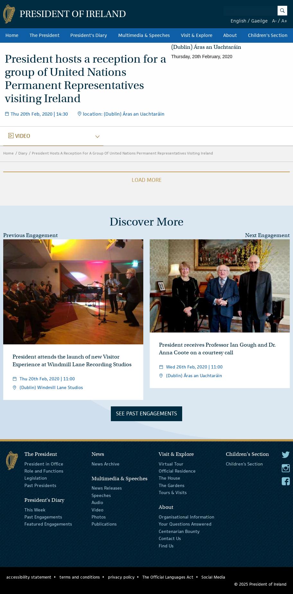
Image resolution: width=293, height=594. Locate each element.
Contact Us (170, 538)
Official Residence (177, 471)
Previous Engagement (30, 235)
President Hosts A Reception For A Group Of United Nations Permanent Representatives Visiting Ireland (122, 153)
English (238, 21)
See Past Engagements (146, 413)
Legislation (35, 478)
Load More (147, 179)
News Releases (107, 488)
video (19, 135)
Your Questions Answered (185, 524)
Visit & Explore (196, 35)
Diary (22, 153)
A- (274, 21)
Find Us (166, 545)
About (230, 35)
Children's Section (268, 35)
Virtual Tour (171, 463)
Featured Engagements (48, 524)
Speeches (101, 495)
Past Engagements (43, 517)
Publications (104, 524)
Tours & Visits (173, 492)
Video (97, 509)
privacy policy (121, 577)
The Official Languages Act (167, 577)
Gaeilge (259, 21)
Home (11, 35)
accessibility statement (28, 577)
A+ (284, 21)
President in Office (43, 463)
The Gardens (171, 485)
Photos (99, 517)
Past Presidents (40, 485)
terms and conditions (79, 577)
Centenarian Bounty (179, 531)
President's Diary (88, 35)
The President (44, 35)
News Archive (106, 463)
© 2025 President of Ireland (260, 584)
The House (169, 478)
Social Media (213, 577)
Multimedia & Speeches (144, 35)
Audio (97, 502)
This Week (34, 509)
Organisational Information (186, 517)
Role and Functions (43, 471)
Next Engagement (267, 235)
